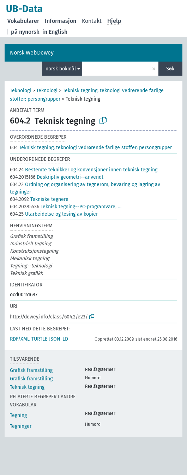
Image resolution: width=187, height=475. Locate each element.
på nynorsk (25, 31)
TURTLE (39, 339)
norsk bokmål (61, 69)
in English (54, 31)
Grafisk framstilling (31, 370)
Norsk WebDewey (32, 52)
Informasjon (60, 21)
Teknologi (20, 91)
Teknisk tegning (27, 387)
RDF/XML (20, 339)
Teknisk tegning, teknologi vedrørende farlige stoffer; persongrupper (91, 148)
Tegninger (20, 426)
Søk (170, 69)
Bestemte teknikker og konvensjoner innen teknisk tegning (83, 170)
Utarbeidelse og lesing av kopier (54, 214)
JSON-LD (58, 339)
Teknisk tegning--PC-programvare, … (65, 207)
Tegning (18, 415)
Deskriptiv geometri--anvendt (56, 177)
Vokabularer (23, 21)
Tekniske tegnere (39, 199)
